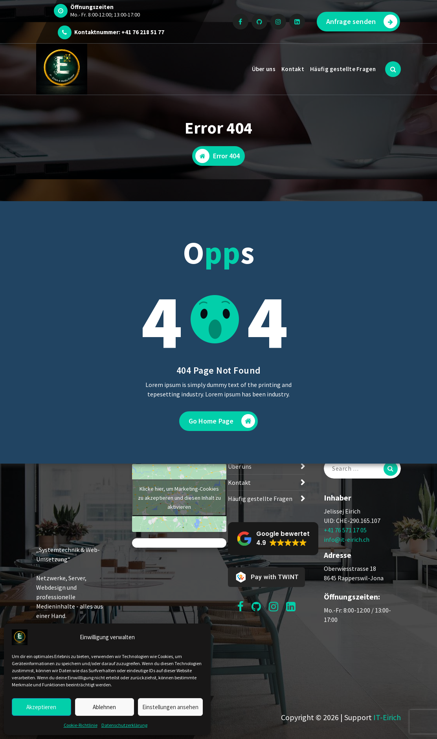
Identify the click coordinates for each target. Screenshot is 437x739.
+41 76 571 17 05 (345, 530)
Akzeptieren (41, 707)
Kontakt (292, 69)
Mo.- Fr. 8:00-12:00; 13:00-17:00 (105, 14)
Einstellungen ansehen (170, 707)
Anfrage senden (361, 21)
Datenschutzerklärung (124, 725)
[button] (273, 538)
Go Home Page (222, 421)
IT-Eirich (387, 717)
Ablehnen (104, 707)
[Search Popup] (393, 69)
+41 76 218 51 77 (142, 32)
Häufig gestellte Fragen (343, 69)
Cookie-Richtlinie (80, 725)
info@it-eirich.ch (346, 539)
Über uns (263, 69)
